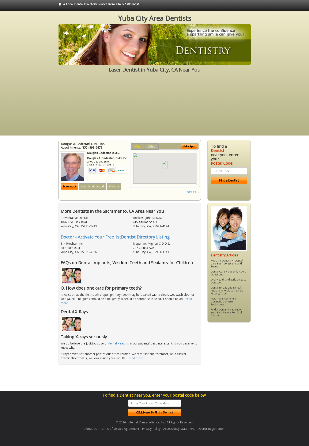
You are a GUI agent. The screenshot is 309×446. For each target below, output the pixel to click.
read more (136, 358)
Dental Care (218, 271)
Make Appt (69, 186)
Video (151, 146)
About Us (90, 429)
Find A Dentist (219, 309)
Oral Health (218, 279)
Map (137, 146)
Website (114, 186)
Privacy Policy (151, 429)
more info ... (193, 191)
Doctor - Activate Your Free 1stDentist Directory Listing (115, 237)
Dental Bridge (219, 287)
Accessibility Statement (179, 429)
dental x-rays (117, 343)
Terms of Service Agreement (119, 429)
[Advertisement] (154, 106)
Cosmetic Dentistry (222, 301)
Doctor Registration (211, 429)
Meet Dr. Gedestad (92, 186)
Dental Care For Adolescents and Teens (227, 263)
